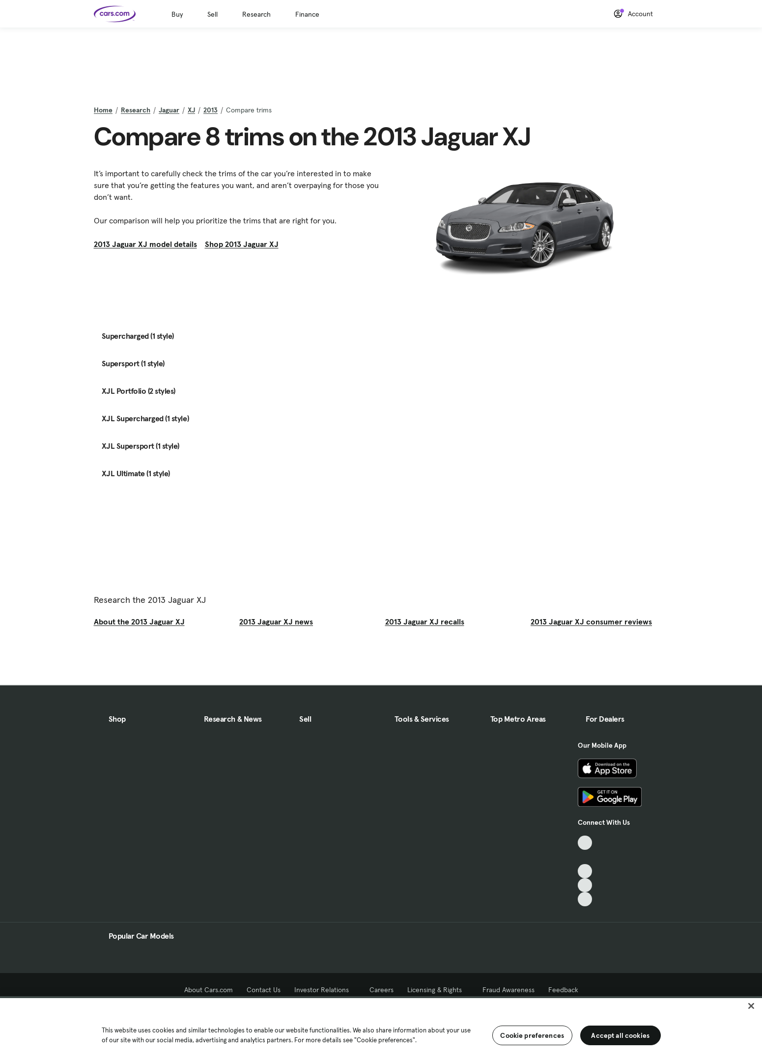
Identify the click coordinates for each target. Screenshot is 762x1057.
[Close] (751, 1006)
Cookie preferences (532, 1035)
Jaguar (169, 110)
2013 (210, 110)
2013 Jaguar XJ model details (145, 244)
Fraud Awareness (508, 989)
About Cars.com (208, 989)
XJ (191, 110)
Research (256, 14)
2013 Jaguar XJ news (276, 621)
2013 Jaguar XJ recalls (424, 621)
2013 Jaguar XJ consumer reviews (591, 621)
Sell (212, 14)
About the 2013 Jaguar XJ (139, 621)
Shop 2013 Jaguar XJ (242, 244)
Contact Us (264, 989)
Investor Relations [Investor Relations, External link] (325, 989)
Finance (307, 14)
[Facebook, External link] (585, 857)
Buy (177, 14)
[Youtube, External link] (585, 871)
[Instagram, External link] (585, 885)
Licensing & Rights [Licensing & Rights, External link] (438, 989)
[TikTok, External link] (585, 843)
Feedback (563, 989)
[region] (381, 1026)
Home (103, 110)
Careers (381, 989)
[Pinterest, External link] (585, 899)
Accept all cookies (620, 1035)
